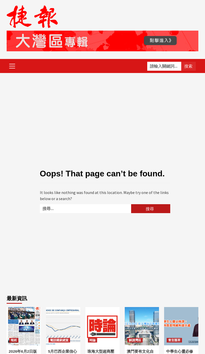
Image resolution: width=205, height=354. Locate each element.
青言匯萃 (174, 340)
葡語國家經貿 (59, 340)
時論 (92, 340)
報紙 (14, 340)
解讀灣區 (135, 340)
